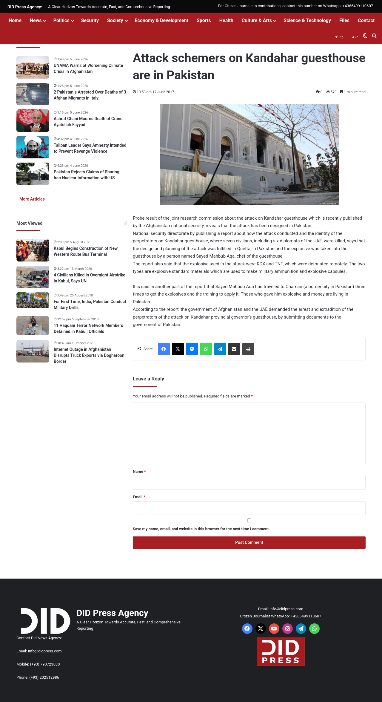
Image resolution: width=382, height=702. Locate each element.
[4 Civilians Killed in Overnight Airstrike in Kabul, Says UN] (32, 277)
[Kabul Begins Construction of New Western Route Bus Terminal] (32, 250)
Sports (204, 20)
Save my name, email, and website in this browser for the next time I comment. (201, 529)
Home (15, 20)
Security (90, 20)
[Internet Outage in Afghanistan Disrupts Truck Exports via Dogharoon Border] (32, 351)
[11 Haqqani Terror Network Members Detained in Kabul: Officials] (32, 325)
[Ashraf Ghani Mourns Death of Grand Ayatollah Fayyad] (32, 120)
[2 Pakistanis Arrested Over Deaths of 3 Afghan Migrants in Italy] (32, 94)
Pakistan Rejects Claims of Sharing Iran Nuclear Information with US (86, 174)
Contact (366, 20)
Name (139, 471)
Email (139, 497)
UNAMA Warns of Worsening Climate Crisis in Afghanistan (88, 68)
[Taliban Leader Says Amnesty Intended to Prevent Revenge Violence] (32, 147)
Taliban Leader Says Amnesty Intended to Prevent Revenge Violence (90, 148)
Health (226, 20)
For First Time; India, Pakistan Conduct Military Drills (90, 304)
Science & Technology (307, 20)
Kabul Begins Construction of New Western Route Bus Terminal (86, 251)
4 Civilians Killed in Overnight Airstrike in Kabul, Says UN (89, 278)
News (36, 20)
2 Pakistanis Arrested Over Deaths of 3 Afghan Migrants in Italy (90, 95)
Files (344, 20)
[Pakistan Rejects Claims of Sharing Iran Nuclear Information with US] (32, 174)
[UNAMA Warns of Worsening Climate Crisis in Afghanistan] (32, 67)
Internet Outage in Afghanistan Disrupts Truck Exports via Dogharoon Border (89, 355)
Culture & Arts (257, 20)
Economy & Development (161, 20)
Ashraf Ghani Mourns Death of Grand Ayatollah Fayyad (88, 121)
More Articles (32, 199)
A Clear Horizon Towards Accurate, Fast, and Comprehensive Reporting (109, 6)
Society (115, 20)
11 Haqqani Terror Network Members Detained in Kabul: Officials (88, 328)
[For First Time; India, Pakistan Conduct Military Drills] (32, 300)
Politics (61, 20)
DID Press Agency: (24, 6)
